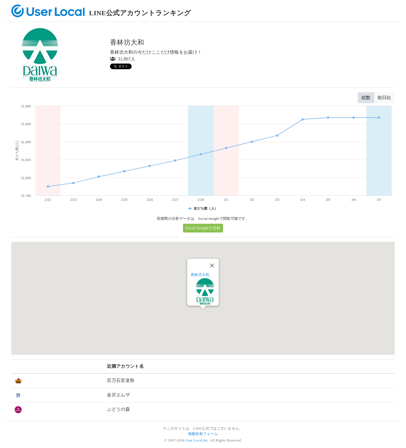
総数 (365, 97)
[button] (203, 314)
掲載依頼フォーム (203, 434)
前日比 (384, 97)
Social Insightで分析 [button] (203, 228)
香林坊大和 (200, 275)
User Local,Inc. (197, 440)
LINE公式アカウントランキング (140, 13)
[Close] (212, 265)
